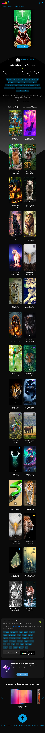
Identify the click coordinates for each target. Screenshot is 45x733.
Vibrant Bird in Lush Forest (15, 441)
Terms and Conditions (20, 725)
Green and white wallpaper (30, 82)
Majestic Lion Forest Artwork (30, 239)
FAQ (37, 725)
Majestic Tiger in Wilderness (15, 306)
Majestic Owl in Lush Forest (15, 172)
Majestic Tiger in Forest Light (15, 206)
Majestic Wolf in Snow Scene (30, 609)
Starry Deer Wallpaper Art (15, 475)
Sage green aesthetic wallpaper (15, 79)
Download (22, 46)
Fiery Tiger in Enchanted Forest (15, 273)
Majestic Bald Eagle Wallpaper (30, 273)
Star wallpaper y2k (9, 88)
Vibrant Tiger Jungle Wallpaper (29, 172)
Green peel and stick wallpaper (32, 85)
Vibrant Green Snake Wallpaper (15, 508)
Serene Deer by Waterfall (15, 138)
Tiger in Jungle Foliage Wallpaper (29, 374)
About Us (9, 725)
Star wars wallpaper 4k (34, 88)
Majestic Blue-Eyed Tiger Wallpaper (15, 609)
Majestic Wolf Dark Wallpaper (30, 340)
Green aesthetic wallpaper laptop (13, 85)
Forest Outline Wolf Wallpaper (15, 575)
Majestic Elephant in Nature (29, 441)
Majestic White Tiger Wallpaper (30, 206)
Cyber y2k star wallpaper (22, 90)
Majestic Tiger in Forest (15, 239)
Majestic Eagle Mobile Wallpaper (15, 542)
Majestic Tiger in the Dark (15, 407)
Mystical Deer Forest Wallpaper (29, 138)
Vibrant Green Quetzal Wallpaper (15, 374)
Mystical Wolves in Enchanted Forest (30, 575)
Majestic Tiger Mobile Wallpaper (29, 508)
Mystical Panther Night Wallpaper (29, 407)
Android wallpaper (15, 626)
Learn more (22, 674)
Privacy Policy (31, 725)
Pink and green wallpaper (14, 82)
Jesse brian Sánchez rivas (27, 60)
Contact (3, 725)
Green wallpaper (19, 7)
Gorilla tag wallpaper (21, 88)
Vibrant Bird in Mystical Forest (30, 475)
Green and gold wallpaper (31, 79)
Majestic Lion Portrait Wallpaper (29, 542)
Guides (42, 725)
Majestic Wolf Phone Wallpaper (29, 306)
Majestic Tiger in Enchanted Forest (15, 340)
